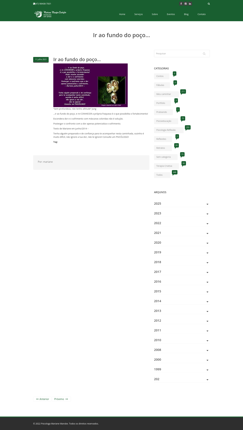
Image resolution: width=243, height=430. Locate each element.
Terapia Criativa (167, 165)
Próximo (61, 399)
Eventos (171, 14)
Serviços (138, 14)
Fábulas (163, 84)
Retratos (164, 147)
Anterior (42, 399)
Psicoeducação (167, 120)
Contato (202, 14)
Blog (186, 14)
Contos (162, 75)
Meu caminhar (167, 93)
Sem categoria (167, 156)
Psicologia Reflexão (170, 129)
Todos (163, 174)
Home (122, 14)
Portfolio (163, 102)
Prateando (164, 111)
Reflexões (164, 138)
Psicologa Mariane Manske (54, 423)
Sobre (155, 14)
